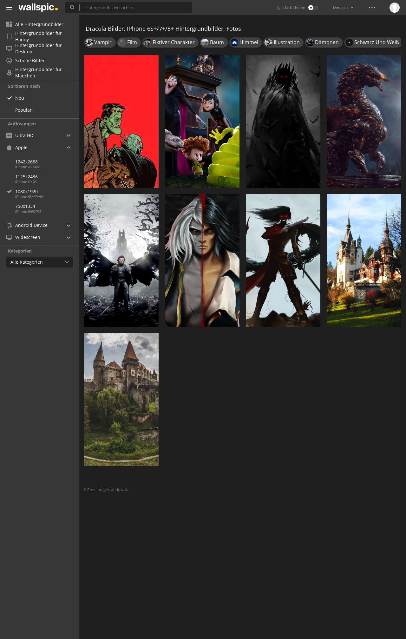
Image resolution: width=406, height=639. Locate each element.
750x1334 (25, 206)
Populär (23, 110)
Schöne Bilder (25, 60)
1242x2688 (26, 161)
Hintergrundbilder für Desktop (34, 49)
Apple (17, 147)
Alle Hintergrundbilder (34, 24)
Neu (19, 98)
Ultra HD (19, 135)
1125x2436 (26, 176)
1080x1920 (47, 191)
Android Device (27, 225)
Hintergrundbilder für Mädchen (34, 73)
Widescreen (23, 237)
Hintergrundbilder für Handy (34, 36)
